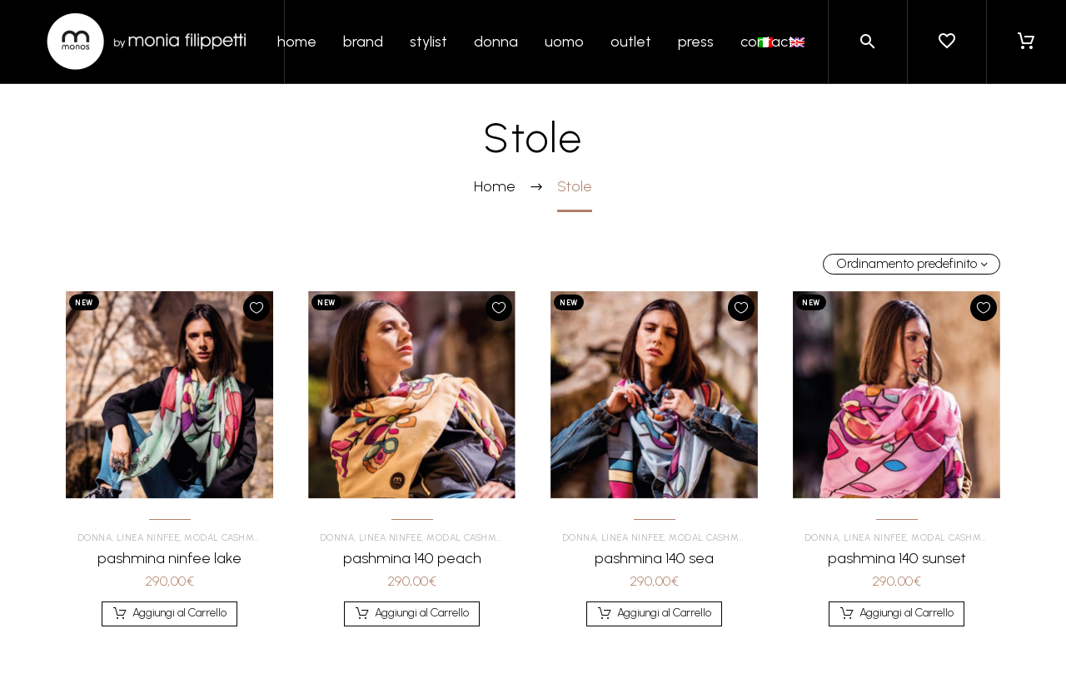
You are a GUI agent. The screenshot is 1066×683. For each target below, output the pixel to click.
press (696, 41)
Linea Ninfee (153, 537)
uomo (564, 41)
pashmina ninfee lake (169, 558)
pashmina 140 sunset (897, 558)
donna (496, 41)
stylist (428, 41)
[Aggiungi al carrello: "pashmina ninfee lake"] (170, 613)
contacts (770, 41)
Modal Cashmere (232, 537)
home (296, 41)
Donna (99, 537)
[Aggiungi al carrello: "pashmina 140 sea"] (655, 613)
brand (363, 41)
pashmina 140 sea (654, 558)
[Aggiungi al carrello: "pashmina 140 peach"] (412, 613)
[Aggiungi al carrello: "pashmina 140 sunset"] (897, 613)
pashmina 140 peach (412, 558)
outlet (630, 41)
